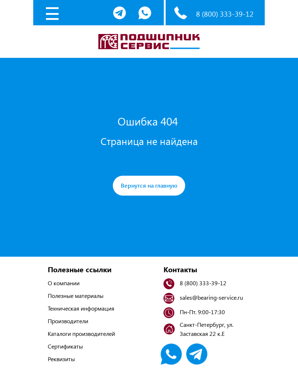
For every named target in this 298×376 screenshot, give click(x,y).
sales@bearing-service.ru (211, 297)
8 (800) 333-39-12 (225, 13)
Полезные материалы (75, 295)
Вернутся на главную (149, 185)
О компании (64, 283)
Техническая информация (81, 308)
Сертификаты (65, 346)
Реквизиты (61, 359)
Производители (68, 321)
